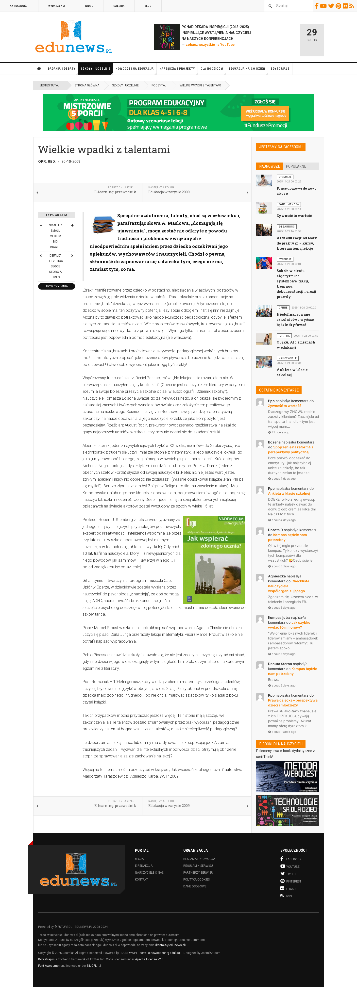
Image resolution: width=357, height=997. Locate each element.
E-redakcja (144, 865)
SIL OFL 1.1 (94, 965)
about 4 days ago (282, 478)
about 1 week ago (282, 732)
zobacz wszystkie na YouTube (210, 45)
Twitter (332, 6)
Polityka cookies (196, 879)
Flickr (346, 6)
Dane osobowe (194, 886)
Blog (148, 6)
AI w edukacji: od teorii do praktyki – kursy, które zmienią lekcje (297, 243)
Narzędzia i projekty (178, 71)
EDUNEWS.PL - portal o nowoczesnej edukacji (150, 953)
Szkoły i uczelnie (97, 71)
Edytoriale (280, 68)
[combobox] (288, 6)
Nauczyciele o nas (149, 872)
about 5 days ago (281, 566)
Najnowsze (269, 166)
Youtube (324, 6)
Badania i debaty (63, 71)
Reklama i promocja (199, 859)
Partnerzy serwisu (198, 872)
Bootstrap (44, 959)
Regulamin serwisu (198, 865)
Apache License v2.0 (149, 959)
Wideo (89, 6)
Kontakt (141, 879)
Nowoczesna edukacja (136, 71)
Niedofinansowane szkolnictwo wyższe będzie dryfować (295, 319)
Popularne (296, 166)
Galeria (118, 6)
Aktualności (19, 6)
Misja (139, 859)
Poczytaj (159, 85)
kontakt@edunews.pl (170, 945)
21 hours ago (278, 432)
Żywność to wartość (294, 215)
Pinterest (339, 6)
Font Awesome (48, 965)
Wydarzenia (56, 6)
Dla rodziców (213, 71)
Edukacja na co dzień (248, 71)
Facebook (317, 6)
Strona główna (39, 69)
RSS (352, 6)
